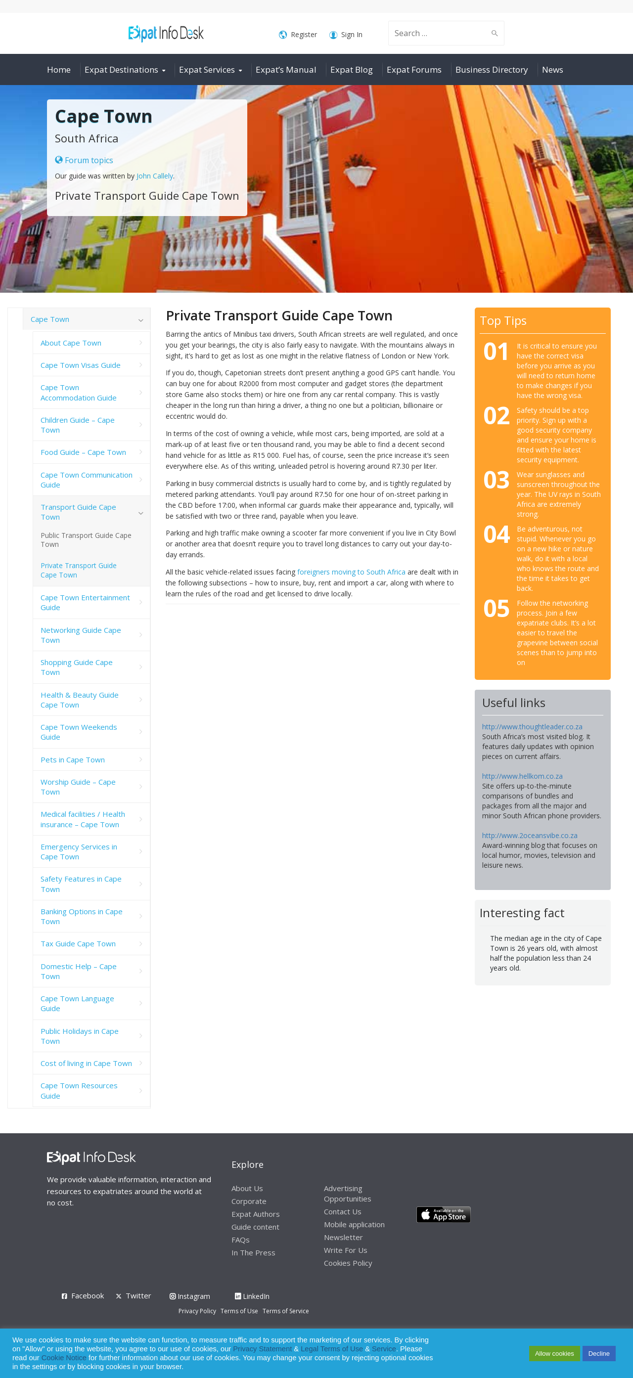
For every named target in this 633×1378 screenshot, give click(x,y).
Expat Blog (351, 69)
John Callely (154, 175)
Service (384, 1349)
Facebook (87, 1295)
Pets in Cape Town (73, 759)
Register (298, 35)
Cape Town (50, 319)
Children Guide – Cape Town (78, 425)
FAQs (240, 1240)
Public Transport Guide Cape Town (86, 540)
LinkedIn (252, 1296)
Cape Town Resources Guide (79, 1090)
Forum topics (84, 160)
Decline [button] (599, 1353)
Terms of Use (239, 1311)
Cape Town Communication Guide (87, 479)
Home (59, 69)
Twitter (138, 1295)
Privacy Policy (197, 1311)
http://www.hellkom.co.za (522, 776)
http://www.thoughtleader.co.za (532, 726)
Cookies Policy (348, 1263)
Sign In (345, 35)
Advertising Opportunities (347, 1193)
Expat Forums (414, 69)
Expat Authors (255, 1214)
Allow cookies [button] (554, 1353)
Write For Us (345, 1250)
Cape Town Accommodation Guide (79, 392)
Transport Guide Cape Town (78, 512)
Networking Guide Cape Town (81, 635)
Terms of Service (286, 1311)
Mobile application (354, 1224)
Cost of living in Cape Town (86, 1063)
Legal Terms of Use (332, 1349)
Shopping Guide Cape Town (77, 667)
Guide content (255, 1227)
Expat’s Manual (286, 69)
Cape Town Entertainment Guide (85, 602)
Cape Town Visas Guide (81, 365)
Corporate (249, 1201)
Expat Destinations (121, 69)
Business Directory (491, 69)
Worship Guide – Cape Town (78, 787)
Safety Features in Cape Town (81, 883)
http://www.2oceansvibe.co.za (530, 835)
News (552, 69)
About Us (247, 1188)
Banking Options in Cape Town (82, 916)
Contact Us (343, 1211)
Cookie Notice (64, 1358)
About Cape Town (71, 343)
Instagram (190, 1296)
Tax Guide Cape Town (78, 943)
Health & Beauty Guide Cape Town (80, 700)
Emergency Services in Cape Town (79, 851)
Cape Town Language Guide (77, 1003)
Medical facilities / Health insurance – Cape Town (83, 819)
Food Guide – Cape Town (83, 452)
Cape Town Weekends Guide (79, 732)
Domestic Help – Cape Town (79, 971)
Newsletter (343, 1237)
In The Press (253, 1252)
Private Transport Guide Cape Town (79, 570)
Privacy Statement (262, 1349)
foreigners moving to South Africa (351, 572)
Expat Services (207, 69)
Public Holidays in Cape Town (80, 1036)
